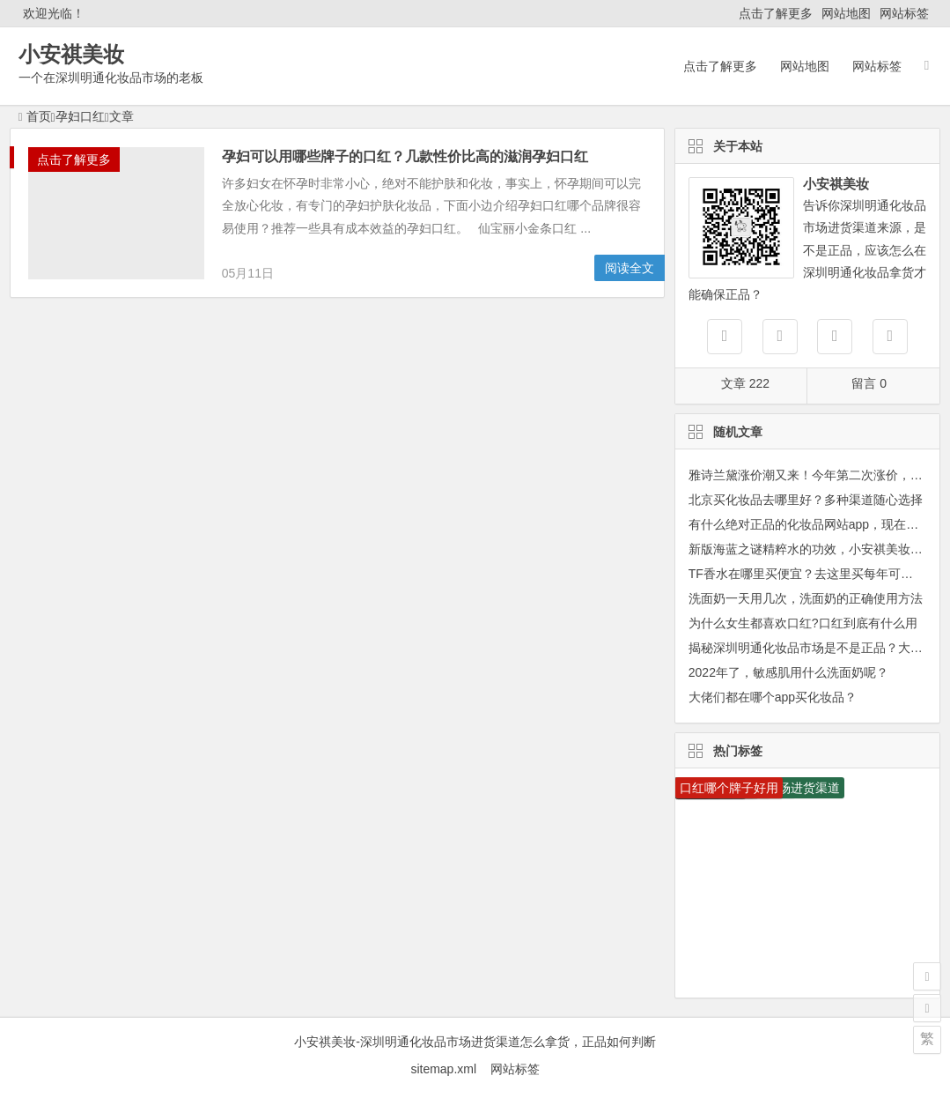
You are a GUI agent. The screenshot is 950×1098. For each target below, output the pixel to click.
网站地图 (846, 13)
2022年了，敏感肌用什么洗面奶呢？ (788, 672)
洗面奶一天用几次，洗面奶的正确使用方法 (806, 598)
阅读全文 (629, 268)
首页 (34, 116)
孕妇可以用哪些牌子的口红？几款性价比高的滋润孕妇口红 (405, 156)
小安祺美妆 (71, 54)
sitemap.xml (450, 1069)
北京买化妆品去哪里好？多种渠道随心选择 (806, 500)
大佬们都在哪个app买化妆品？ (773, 697)
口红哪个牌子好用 (729, 788)
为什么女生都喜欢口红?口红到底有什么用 (803, 623)
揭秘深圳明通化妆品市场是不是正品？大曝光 (812, 648)
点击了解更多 (776, 13)
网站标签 (904, 13)
